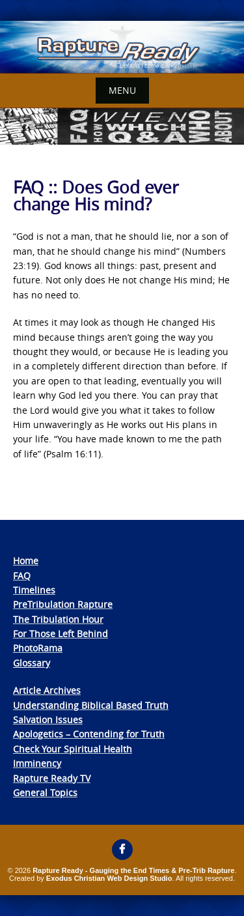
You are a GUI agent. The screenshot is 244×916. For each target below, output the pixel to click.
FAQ (22, 575)
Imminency (37, 763)
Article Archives (47, 690)
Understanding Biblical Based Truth (91, 705)
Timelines (34, 590)
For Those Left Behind (60, 633)
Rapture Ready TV (51, 778)
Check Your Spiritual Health (72, 749)
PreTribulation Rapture (63, 604)
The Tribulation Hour (58, 619)
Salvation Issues (48, 719)
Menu (122, 90)
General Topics (45, 792)
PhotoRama (37, 648)
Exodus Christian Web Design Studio (109, 878)
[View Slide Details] (122, 47)
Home (25, 560)
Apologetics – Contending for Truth (89, 734)
